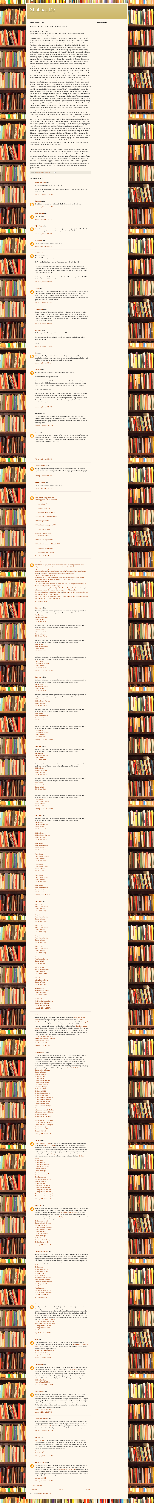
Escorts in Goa (67, 592)
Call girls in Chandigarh (42, 1294)
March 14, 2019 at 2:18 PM (43, 1046)
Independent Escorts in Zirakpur (44, 1110)
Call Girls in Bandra (41, 974)
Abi (36, 353)
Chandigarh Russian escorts (43, 1192)
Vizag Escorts (39, 904)
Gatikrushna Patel (41, 466)
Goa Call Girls (62, 583)
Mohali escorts (39, 1286)
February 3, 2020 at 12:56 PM (44, 1456)
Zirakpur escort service (42, 1164)
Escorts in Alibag (40, 982)
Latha (37, 288)
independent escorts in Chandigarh (45, 1038)
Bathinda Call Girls (40, 1131)
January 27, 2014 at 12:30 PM (44, 194)
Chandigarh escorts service (43, 1179)
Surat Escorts (39, 615)
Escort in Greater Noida (42, 1353)
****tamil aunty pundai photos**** (45, 525)
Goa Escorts (46, 583)
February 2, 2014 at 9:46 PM (43, 476)
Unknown (38, 201)
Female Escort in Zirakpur (42, 1108)
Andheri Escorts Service (42, 990)
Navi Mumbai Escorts (41, 999)
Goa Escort (38, 583)
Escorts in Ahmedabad (54, 567)
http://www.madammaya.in (53, 586)
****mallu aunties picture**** (44, 540)
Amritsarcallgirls (40, 1462)
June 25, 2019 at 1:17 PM (42, 1297)
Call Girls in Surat (40, 621)
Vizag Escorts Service (41, 906)
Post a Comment (38, 1485)
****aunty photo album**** (43, 535)
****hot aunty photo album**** (44, 508)
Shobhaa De (42, 9)
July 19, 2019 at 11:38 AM (43, 1333)
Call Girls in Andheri (41, 995)
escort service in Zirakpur (42, 1280)
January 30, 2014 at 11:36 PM (44, 346)
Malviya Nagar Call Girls (42, 1382)
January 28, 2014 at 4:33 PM (43, 246)
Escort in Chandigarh (41, 1127)
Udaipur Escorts (39, 630)
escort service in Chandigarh (43, 1292)
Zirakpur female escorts (42, 1041)
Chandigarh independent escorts (44, 1321)
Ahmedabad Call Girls (67, 573)
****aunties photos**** (42, 521)
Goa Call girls (54, 588)
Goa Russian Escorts (54, 590)
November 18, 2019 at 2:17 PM (44, 1385)
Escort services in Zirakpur (43, 1223)
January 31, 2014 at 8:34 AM (43, 363)
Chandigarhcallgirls (41, 1251)
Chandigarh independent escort (44, 1036)
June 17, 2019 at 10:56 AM (43, 1199)
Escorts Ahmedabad (68, 567)
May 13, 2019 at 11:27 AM (43, 1134)
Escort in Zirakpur (40, 1074)
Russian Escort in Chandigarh (44, 1120)
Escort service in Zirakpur (42, 1070)
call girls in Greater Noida (42, 1355)
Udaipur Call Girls (40, 1380)
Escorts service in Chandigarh (44, 1124)
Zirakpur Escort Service (42, 1082)
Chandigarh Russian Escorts (43, 1122)
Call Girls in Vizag (40, 910)
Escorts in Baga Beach (41, 1451)
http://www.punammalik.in (52, 598)
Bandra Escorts (39, 967)
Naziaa (37, 1015)
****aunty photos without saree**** (46, 500)
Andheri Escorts (39, 988)
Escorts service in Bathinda (43, 1129)
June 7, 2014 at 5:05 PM (42, 555)
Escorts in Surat (39, 619)
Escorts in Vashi (39, 648)
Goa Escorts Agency (65, 588)
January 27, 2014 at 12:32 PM (44, 207)
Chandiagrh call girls (41, 1284)
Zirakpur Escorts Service (42, 1080)
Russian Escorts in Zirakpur (43, 1116)
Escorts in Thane (40, 665)
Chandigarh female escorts (43, 1326)
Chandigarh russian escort (42, 1328)
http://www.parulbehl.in (42, 581)
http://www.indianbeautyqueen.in (45, 575)
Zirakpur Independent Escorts (44, 1097)
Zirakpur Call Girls (40, 1089)
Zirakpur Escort (39, 1078)
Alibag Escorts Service (41, 980)
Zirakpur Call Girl (40, 1091)
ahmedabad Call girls (41, 565)
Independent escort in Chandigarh (45, 1323)
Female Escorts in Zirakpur (43, 1106)
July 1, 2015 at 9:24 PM (42, 601)
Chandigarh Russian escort (43, 1189)
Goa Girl (37, 1437)
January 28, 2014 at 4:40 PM (43, 282)
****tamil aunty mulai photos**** (45, 512)
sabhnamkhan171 (40, 1052)
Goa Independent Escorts (75, 583)
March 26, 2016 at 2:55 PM (43, 895)
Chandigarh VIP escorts (48, 1319)
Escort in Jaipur (72, 1369)
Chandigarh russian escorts (43, 1330)
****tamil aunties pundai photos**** (46, 552)
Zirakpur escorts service (58, 1154)
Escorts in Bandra (40, 971)
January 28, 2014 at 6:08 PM (43, 302)
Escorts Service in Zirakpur (43, 1240)
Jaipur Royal (39, 1364)
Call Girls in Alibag (41, 984)
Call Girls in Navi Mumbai (43, 1005)
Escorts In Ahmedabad (66, 571)
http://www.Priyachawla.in (69, 590)
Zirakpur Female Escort (42, 1095)
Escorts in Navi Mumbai (42, 1003)
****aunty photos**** (41, 504)
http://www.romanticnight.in (43, 569)
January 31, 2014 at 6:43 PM (43, 407)
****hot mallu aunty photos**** (45, 498)
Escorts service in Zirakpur (72, 1068)
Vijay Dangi (38, 226)
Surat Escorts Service (41, 617)
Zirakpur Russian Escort (42, 1103)
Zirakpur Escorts (40, 1076)
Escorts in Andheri (40, 992)
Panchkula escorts (40, 1288)
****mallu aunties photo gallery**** (46, 516)
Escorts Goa (54, 583)
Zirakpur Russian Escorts (42, 1101)
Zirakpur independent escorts (43, 1227)
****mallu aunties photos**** (44, 529)
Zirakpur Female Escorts (42, 1093)
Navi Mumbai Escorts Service (44, 1001)
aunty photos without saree (43, 533)
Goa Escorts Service (78, 588)
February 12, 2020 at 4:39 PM (44, 1481)
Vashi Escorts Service (41, 887)
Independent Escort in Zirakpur (44, 1112)
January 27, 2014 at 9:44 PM (43, 234)
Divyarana (38, 1205)
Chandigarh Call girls (41, 1233)
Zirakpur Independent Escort (43, 1099)
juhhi (36, 1339)
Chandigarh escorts (40, 1177)
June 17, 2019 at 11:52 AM (43, 1245)
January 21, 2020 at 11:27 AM (44, 1431)
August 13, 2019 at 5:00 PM (43, 1358)
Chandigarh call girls (41, 1043)
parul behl (38, 562)
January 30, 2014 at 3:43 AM (43, 323)
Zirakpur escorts (39, 1162)
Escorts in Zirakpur (40, 1072)
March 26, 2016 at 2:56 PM (43, 1008)
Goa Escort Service (40, 1440)
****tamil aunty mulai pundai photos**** (47, 544)
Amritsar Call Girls (40, 1478)
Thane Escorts (39, 661)
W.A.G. (37, 432)
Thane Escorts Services (42, 663)
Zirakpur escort (39, 1160)
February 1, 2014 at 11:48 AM (44, 425)
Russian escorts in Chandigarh (44, 1194)
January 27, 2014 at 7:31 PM (43, 219)
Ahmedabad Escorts (53, 571)
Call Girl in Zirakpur (41, 1087)
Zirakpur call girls (40, 1231)
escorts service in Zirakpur (43, 1277)
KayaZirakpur (39, 1392)
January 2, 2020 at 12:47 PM (43, 1412)
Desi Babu (38, 330)
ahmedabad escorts (54, 565)
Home (61, 1489)
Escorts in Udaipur (40, 634)
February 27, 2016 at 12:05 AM (44, 670)
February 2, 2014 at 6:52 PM (43, 459)
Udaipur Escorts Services (42, 632)
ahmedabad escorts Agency (68, 565)
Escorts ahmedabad (67, 579)
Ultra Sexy (38, 608)
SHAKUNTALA (40, 482)
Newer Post (33, 1489)
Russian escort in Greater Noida (44, 1351)
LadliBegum (39, 309)
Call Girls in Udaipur (41, 636)
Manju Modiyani (40, 182)
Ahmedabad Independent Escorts (50, 573)
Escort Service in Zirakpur (43, 1185)
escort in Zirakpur (40, 1275)
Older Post (87, 1489)
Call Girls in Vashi (40, 651)
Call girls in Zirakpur (41, 1225)
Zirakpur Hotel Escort (41, 1114)
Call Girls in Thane (40, 667)
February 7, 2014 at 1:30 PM (43, 488)
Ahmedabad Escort (40, 571)
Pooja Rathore (39, 213)
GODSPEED (39, 240)
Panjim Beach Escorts (41, 1453)
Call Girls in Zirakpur (41, 1085)
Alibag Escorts (39, 978)
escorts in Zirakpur (49, 1145)
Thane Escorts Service (41, 866)
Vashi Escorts (39, 644)
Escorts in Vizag (39, 908)
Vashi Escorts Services (41, 646)
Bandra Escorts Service (42, 969)
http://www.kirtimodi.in (51, 594)
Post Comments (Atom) (45, 1493)
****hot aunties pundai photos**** (45, 548)
